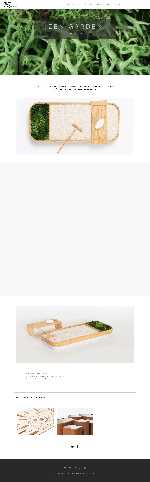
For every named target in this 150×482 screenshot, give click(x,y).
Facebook (129, 4)
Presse (99, 4)
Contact (109, 4)
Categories (81, 4)
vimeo (137, 4)
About (91, 4)
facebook (70, 467)
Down (75, 477)
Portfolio (119, 4)
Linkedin (132, 4)
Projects (70, 4)
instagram (127, 4)
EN (145, 4)
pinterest (134, 4)
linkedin (75, 467)
